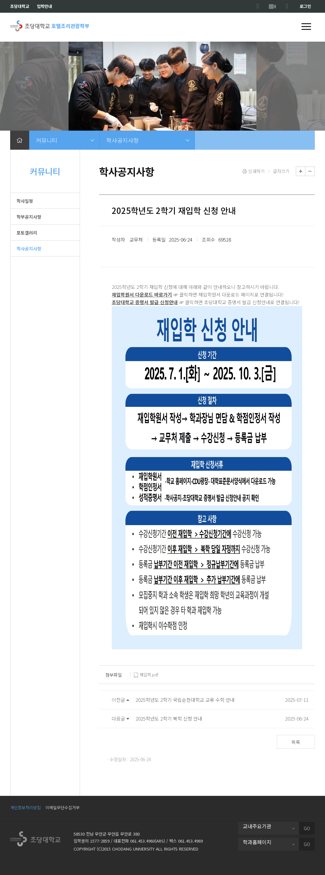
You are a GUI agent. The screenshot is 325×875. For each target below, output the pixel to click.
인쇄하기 (253, 171)
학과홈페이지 (257, 842)
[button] (306, 27)
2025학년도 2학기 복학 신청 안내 (169, 718)
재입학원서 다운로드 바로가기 (142, 294)
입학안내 (44, 6)
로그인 (305, 6)
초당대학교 (19, 6)
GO (307, 828)
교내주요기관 (257, 826)
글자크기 (281, 171)
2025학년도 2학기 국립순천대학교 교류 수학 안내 (185, 699)
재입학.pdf (146, 674)
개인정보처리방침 (25, 807)
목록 (295, 742)
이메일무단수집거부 (62, 807)
